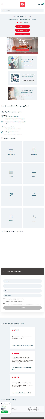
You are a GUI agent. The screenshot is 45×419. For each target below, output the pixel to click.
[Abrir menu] (2, 4)
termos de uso (29, 304)
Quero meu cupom (4, 412)
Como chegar (22, 34)
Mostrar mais (4, 115)
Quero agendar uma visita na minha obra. (14, 301)
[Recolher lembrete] (9, 403)
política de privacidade (17, 304)
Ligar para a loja (22, 26)
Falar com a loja (22, 30)
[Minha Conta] (39, 4)
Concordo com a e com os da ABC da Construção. (24, 304)
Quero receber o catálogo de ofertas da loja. (15, 299)
